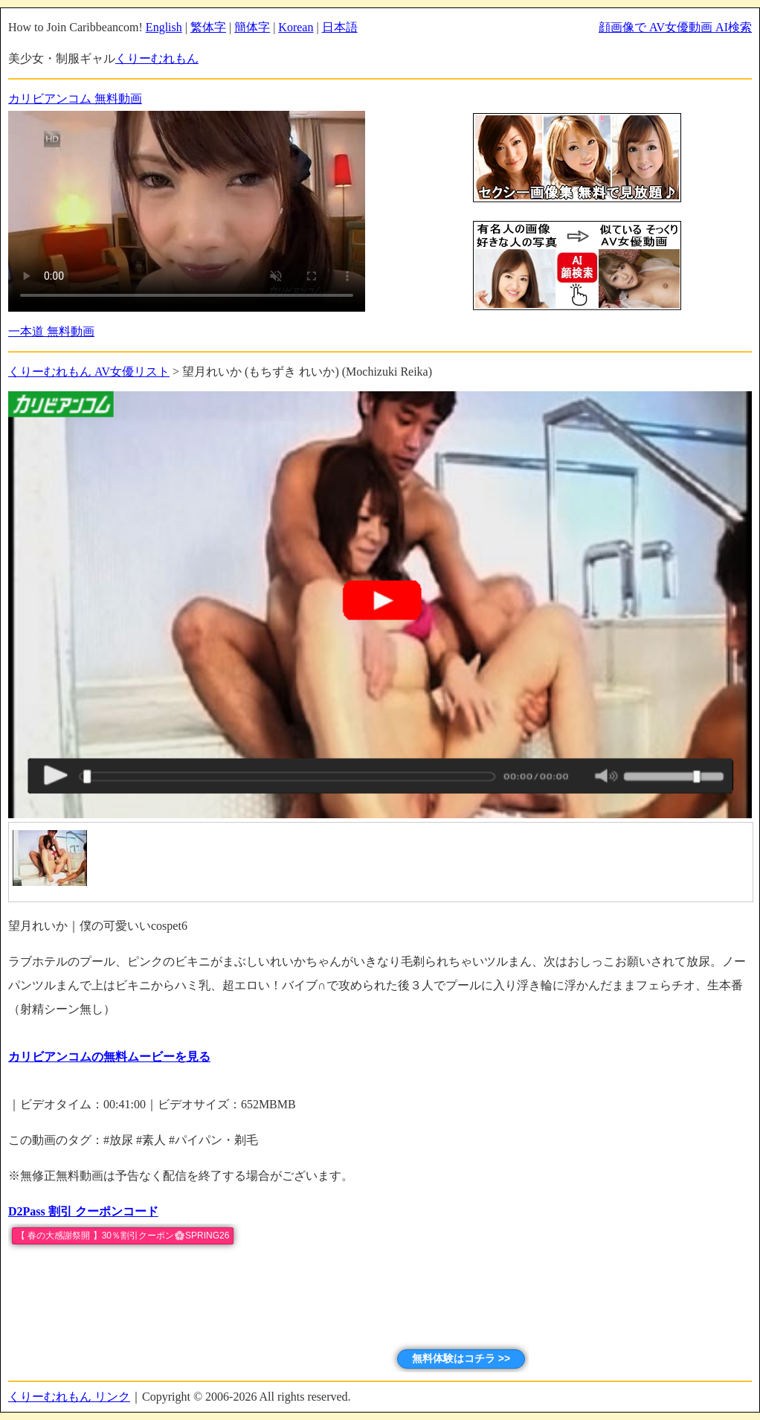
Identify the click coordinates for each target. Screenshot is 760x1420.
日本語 (340, 27)
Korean (295, 27)
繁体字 (208, 27)
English (164, 27)
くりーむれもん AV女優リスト (89, 371)
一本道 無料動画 (51, 331)
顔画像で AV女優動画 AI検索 (675, 27)
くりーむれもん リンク (69, 1396)
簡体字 (252, 27)
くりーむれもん (157, 58)
